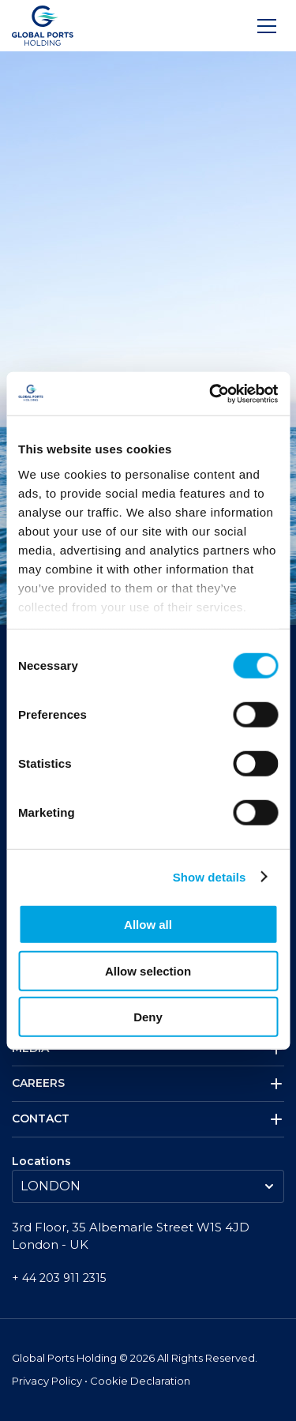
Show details (209, 876)
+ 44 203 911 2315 (59, 1278)
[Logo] (42, 26)
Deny (148, 1017)
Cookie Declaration (140, 1380)
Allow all (148, 924)
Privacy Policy (48, 1380)
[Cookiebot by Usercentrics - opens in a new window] (211, 393)
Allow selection (148, 970)
